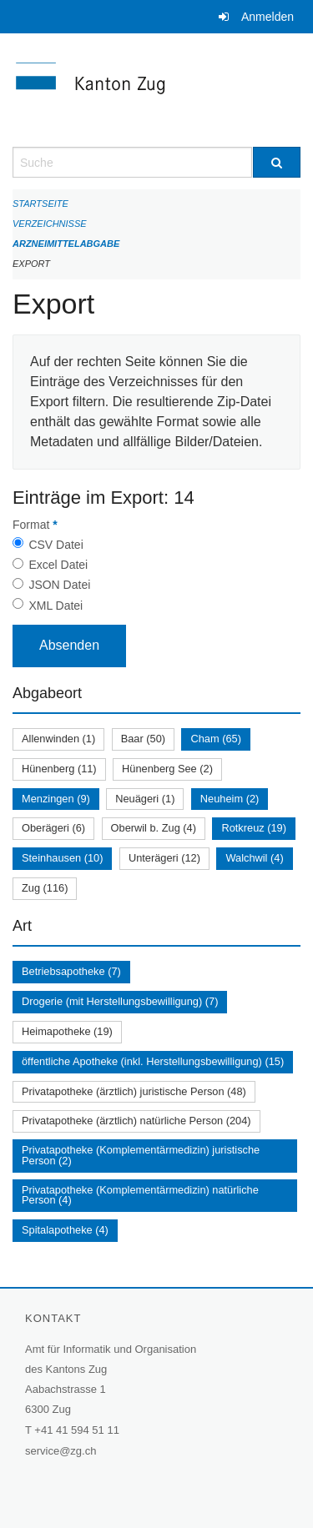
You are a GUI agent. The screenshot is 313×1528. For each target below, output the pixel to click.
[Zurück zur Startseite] (156, 90)
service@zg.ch (60, 1451)
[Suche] (277, 162)
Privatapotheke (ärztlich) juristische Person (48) (134, 1091)
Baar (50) (143, 738)
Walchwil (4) (254, 858)
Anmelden (267, 16)
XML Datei (55, 605)
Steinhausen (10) (62, 858)
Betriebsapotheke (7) (71, 971)
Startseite (40, 204)
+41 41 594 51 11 (76, 1430)
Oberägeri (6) (53, 828)
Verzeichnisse (50, 224)
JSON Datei (59, 584)
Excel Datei (58, 564)
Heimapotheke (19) (67, 1031)
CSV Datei (55, 544)
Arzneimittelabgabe (66, 244)
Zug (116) (45, 888)
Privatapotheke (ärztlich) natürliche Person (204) (136, 1120)
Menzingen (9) (56, 798)
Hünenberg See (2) (167, 768)
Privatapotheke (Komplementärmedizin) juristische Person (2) (141, 1155)
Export (31, 264)
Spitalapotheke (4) (65, 1230)
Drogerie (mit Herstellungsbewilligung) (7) (120, 1001)
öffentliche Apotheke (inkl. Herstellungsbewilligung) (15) (153, 1061)
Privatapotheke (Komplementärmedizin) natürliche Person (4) (140, 1195)
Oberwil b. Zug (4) (153, 828)
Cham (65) (215, 738)
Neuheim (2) (229, 798)
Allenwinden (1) (58, 738)
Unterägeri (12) (164, 858)
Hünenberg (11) (59, 768)
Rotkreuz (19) (253, 828)
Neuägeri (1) (144, 798)
